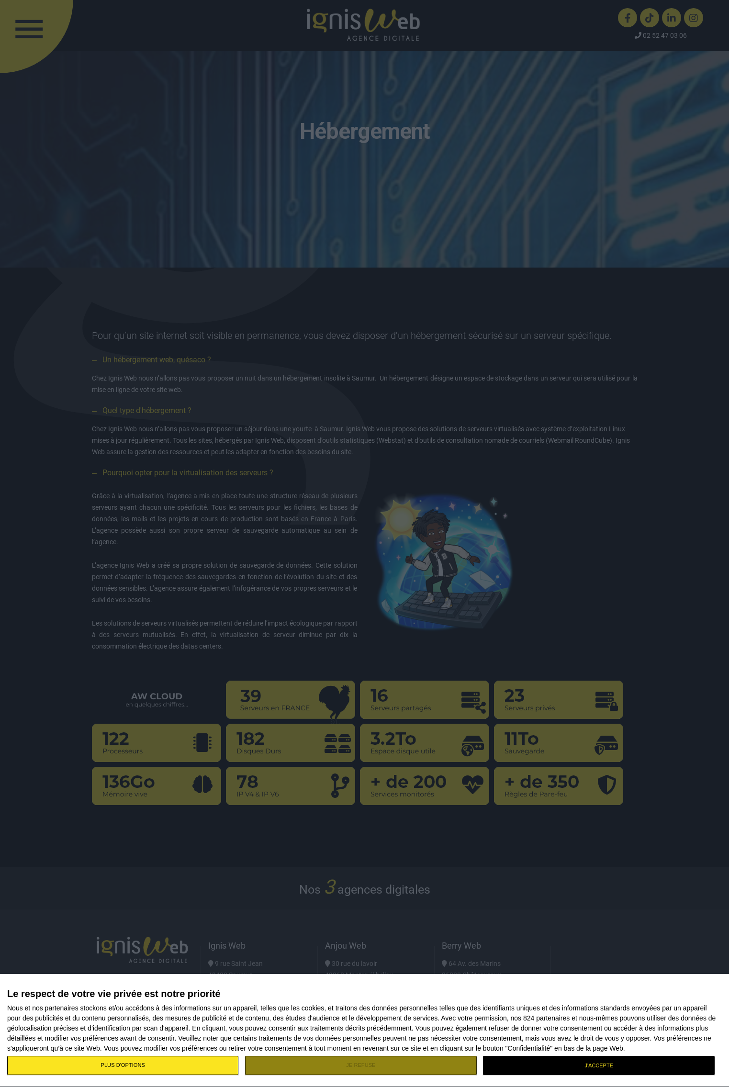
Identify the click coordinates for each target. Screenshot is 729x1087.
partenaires (62, 1008)
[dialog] (364, 1031)
